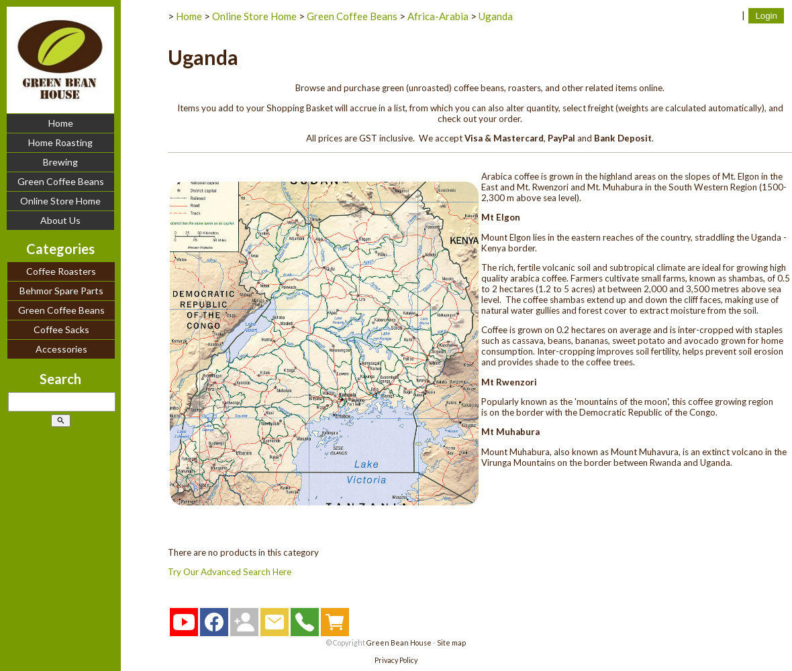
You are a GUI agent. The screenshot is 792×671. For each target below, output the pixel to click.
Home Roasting (60, 142)
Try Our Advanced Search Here (229, 571)
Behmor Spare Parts (61, 290)
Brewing (60, 162)
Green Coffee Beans (60, 181)
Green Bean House (399, 642)
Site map (451, 642)
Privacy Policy (396, 660)
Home (60, 123)
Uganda (496, 16)
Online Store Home (60, 200)
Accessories (61, 349)
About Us (60, 220)
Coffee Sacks (61, 329)
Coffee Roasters (61, 271)
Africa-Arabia (437, 16)
